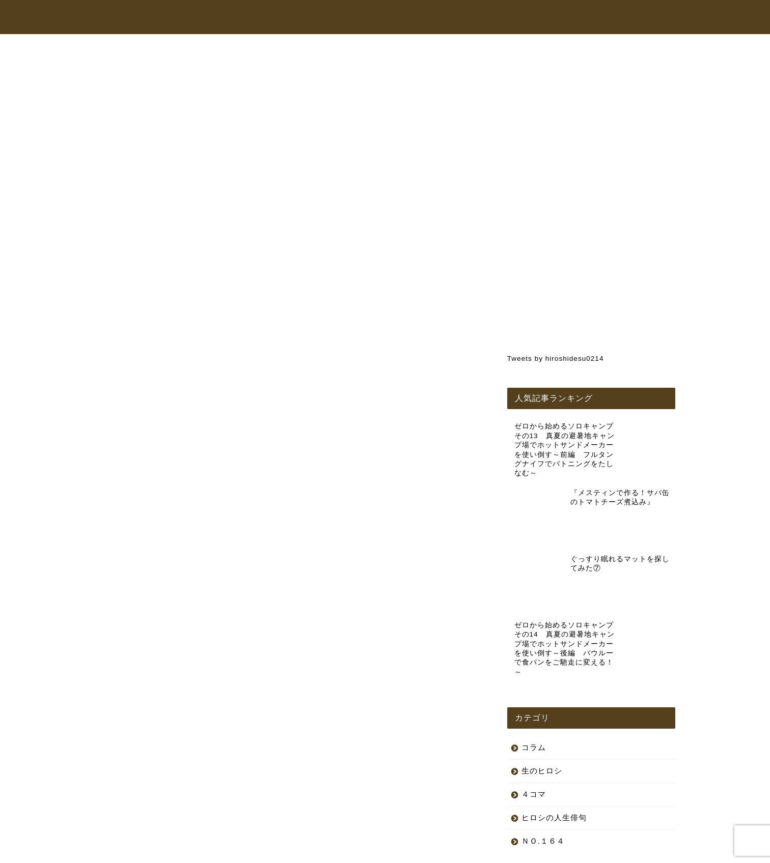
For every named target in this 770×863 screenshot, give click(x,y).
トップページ (315, 17)
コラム (545, 17)
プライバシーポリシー (133, 851)
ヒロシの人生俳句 (554, 743)
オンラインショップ (477, 17)
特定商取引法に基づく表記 (216, 851)
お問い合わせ (602, 17)
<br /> (140, 362)
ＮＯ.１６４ (543, 766)
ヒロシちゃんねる (390, 17)
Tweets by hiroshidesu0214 (555, 358)
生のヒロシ (129, 69)
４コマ (533, 719)
